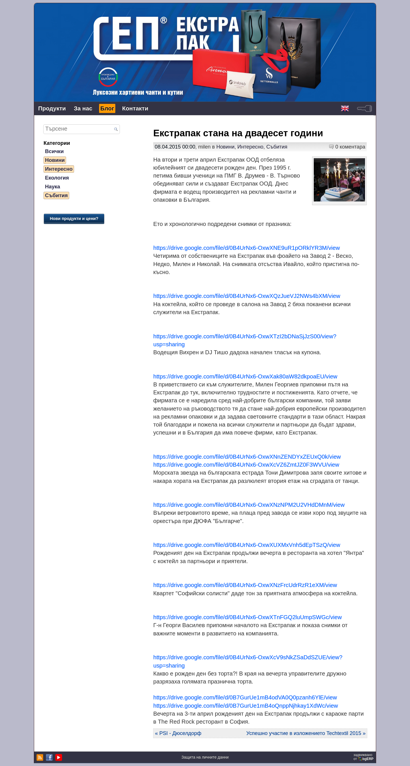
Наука (52, 187)
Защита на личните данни (205, 757)
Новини (55, 160)
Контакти (135, 108)
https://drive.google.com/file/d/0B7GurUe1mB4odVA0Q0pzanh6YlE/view (245, 697)
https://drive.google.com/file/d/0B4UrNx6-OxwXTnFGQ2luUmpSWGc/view (247, 617)
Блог (107, 108)
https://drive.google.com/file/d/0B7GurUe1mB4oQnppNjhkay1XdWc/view (245, 706)
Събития (56, 195)
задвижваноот (364, 757)
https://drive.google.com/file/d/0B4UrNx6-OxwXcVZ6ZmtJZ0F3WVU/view (246, 465)
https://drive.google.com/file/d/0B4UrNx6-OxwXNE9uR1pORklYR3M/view (246, 248)
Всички (54, 151)
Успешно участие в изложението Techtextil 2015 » (306, 733)
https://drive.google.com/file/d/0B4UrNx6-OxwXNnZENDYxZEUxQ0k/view (247, 457)
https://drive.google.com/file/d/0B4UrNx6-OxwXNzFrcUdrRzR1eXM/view (245, 585)
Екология (57, 178)
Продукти (52, 108)
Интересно (59, 169)
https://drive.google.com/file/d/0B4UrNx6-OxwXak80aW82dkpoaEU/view (245, 376)
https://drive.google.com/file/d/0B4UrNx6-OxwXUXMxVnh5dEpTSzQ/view (246, 545)
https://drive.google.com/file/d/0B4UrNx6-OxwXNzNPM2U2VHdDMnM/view (249, 505)
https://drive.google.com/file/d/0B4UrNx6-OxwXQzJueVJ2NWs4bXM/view (246, 296)
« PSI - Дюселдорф (178, 733)
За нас (83, 108)
